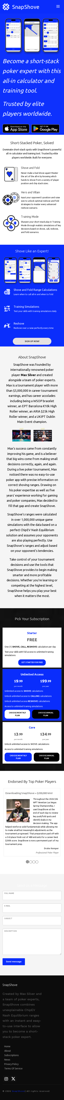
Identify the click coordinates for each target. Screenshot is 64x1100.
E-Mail (7, 906)
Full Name (9, 893)
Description (10, 931)
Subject (8, 918)
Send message (14, 961)
